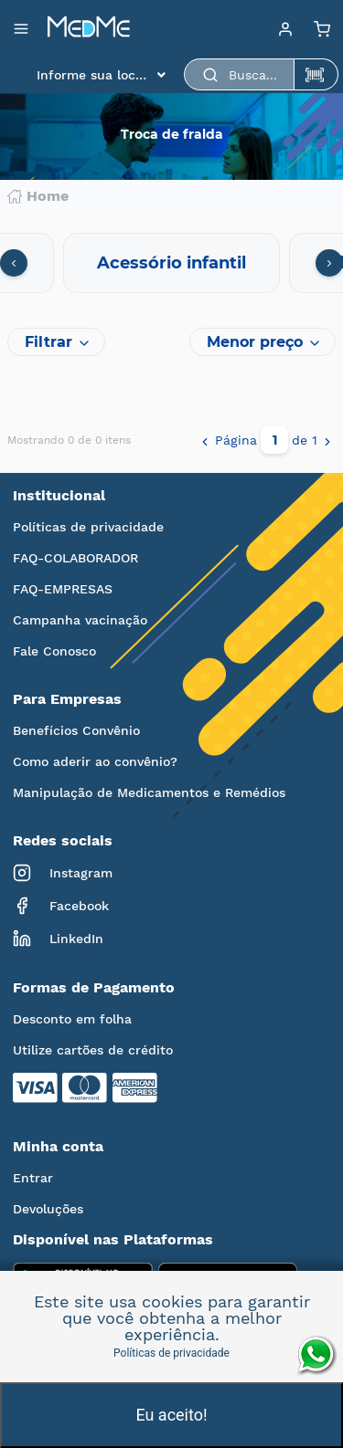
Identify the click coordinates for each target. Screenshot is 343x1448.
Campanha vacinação (80, 620)
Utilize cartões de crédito (93, 1050)
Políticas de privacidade (88, 526)
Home (38, 196)
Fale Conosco (54, 651)
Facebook (61, 906)
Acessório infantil (171, 263)
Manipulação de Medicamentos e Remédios (149, 792)
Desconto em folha (72, 1019)
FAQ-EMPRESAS (63, 589)
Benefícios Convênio (76, 730)
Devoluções (48, 1208)
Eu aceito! (171, 1414)
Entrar (33, 1177)
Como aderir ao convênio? (95, 761)
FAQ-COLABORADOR (75, 558)
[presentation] (13, 263)
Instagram (63, 873)
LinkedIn (58, 938)
